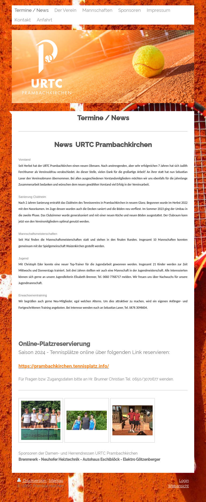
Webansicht (178, 486)
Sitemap (56, 480)
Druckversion (32, 480)
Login (184, 480)
